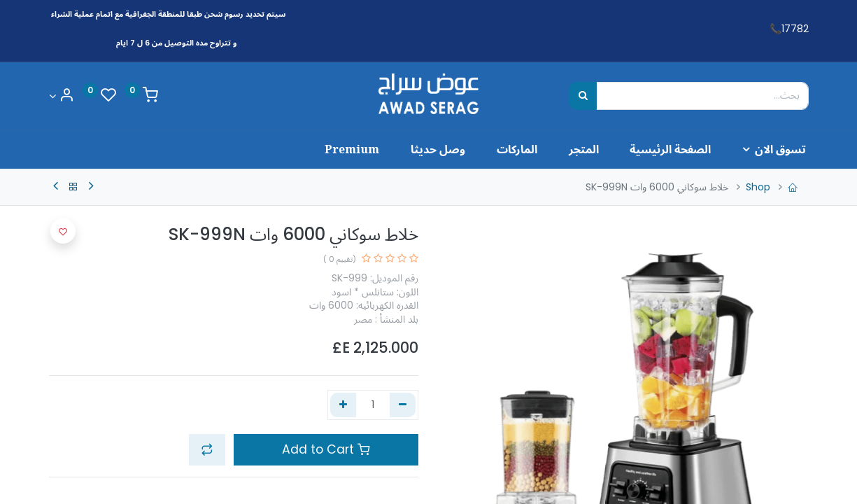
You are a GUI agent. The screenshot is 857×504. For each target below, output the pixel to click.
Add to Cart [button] (326, 449)
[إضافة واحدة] (343, 405)
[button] (207, 449)
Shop (758, 187)
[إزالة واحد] (403, 405)
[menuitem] (657, 149)
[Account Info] (61, 96)
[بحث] (583, 96)
